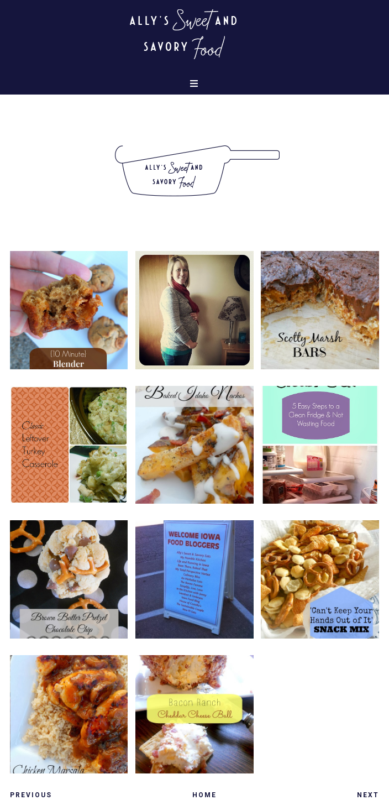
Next (368, 795)
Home (204, 795)
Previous (31, 795)
